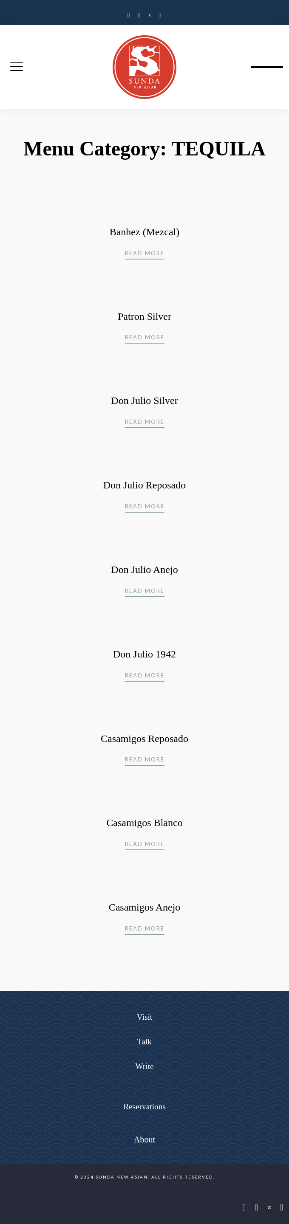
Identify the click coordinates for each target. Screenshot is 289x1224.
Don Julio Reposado (144, 485)
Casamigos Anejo (145, 907)
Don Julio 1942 (144, 654)
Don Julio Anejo (144, 569)
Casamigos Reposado (144, 738)
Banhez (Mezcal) (145, 231)
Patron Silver (144, 316)
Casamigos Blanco (144, 822)
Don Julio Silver (144, 400)
